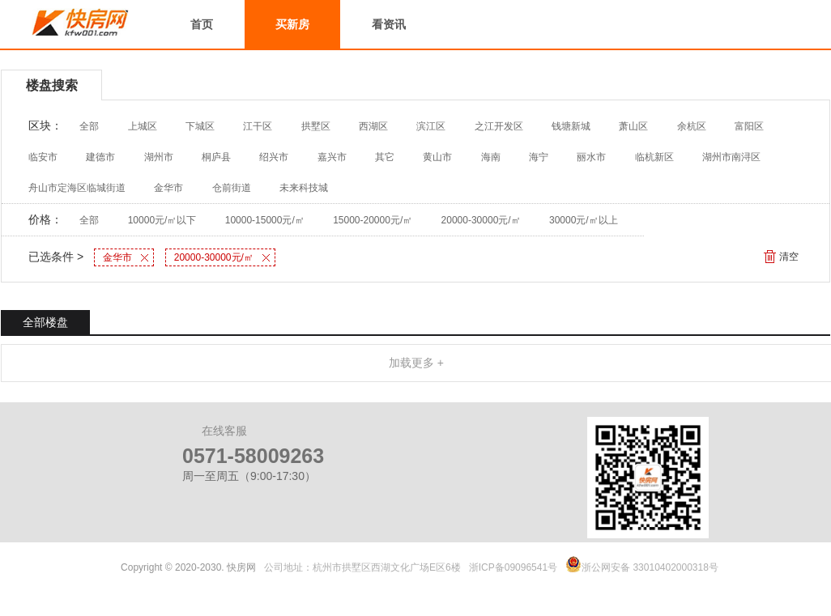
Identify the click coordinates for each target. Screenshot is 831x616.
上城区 (142, 126)
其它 (384, 157)
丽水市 (591, 157)
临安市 (43, 157)
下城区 (200, 126)
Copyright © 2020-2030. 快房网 (188, 567)
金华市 (168, 187)
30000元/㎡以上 (583, 220)
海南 (491, 157)
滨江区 (430, 126)
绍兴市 (273, 157)
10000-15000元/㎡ (265, 220)
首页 (201, 24)
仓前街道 (231, 187)
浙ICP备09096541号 (513, 567)
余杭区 (691, 126)
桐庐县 (216, 157)
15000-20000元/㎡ (372, 220)
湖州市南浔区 (731, 157)
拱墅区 (315, 126)
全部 (89, 126)
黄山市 (437, 157)
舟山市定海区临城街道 (77, 187)
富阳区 (749, 126)
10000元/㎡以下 (162, 220)
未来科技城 (303, 187)
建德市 (100, 157)
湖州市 (158, 157)
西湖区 (373, 126)
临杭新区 (654, 157)
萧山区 (633, 126)
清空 (789, 256)
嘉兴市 (332, 157)
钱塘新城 (571, 126)
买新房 (292, 24)
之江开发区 (499, 126)
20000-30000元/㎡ (481, 220)
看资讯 (389, 24)
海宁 (538, 157)
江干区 (257, 126)
